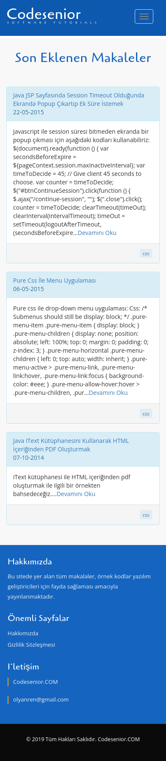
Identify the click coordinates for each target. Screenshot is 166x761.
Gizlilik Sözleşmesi (31, 644)
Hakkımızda (23, 633)
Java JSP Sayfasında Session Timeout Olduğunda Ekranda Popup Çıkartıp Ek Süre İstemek (78, 99)
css (146, 253)
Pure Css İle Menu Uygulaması (54, 280)
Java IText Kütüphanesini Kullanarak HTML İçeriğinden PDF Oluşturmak (71, 445)
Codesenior (53, 14)
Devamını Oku (97, 233)
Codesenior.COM (35, 681)
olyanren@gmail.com (41, 699)
